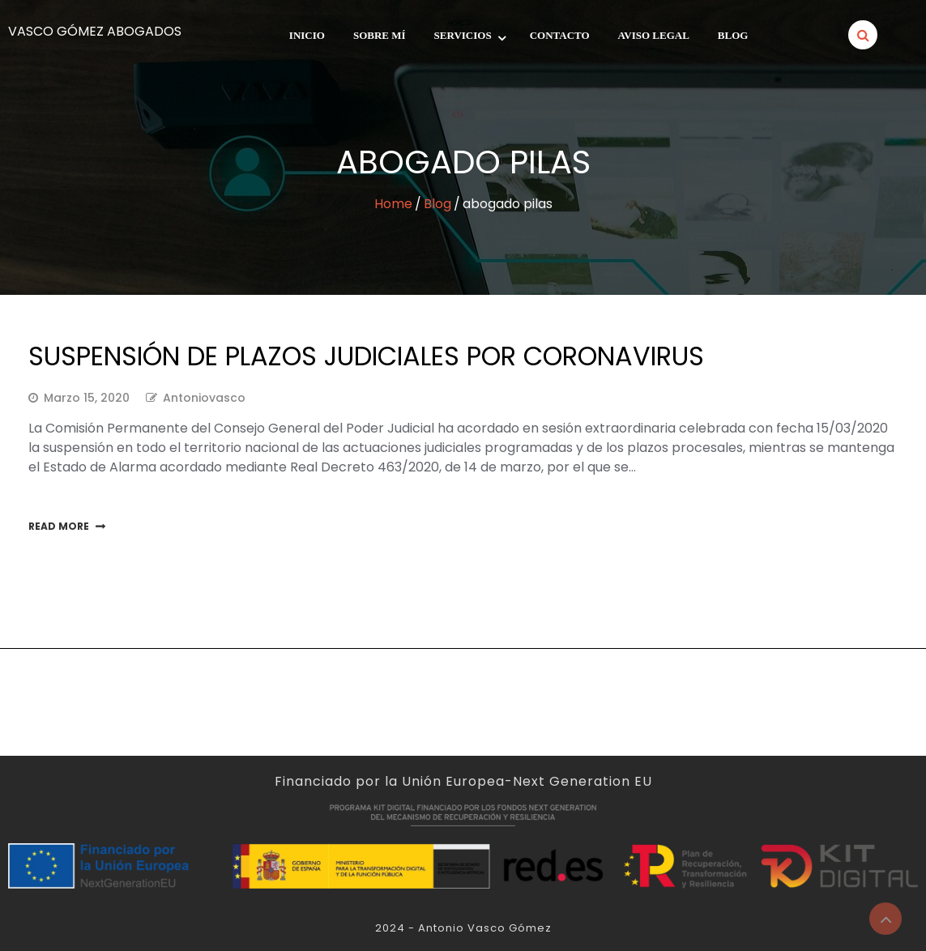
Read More (58, 526)
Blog (733, 35)
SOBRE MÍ (379, 35)
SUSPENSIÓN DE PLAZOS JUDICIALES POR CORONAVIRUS (366, 356)
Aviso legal (653, 35)
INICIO (307, 35)
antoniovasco (204, 398)
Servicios (463, 35)
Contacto (560, 35)
